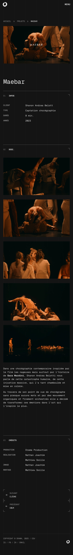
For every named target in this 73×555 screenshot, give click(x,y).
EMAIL (22, 546)
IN (15, 546)
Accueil (7, 25)
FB (10, 546)
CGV (33, 542)
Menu (67, 4)
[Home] (5, 4)
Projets (21, 25)
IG (4, 546)
